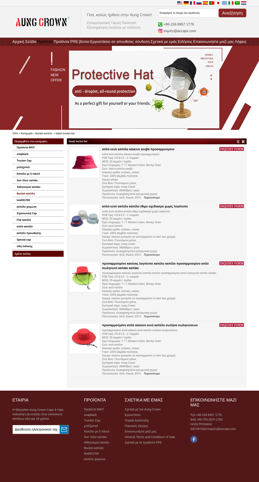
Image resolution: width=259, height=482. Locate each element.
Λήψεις (241, 42)
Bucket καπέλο (43, 133)
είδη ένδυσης (25, 246)
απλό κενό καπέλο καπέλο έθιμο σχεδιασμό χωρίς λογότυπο (145, 206)
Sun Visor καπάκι (27, 180)
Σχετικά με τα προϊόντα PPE (143, 442)
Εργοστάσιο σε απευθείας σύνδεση (120, 42)
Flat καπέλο (24, 219)
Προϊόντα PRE (66, 42)
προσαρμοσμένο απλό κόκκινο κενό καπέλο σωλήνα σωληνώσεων (150, 325)
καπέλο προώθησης (29, 233)
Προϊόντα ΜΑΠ (26, 147)
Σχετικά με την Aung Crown (143, 409)
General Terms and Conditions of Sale (150, 437)
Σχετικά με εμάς (163, 42)
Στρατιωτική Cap (27, 213)
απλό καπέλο (25, 226)
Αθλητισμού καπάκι (28, 187)
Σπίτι (15, 133)
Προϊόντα (45, 42)
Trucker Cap (24, 160)
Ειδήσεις (185, 42)
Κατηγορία (26, 133)
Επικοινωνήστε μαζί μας (213, 42)
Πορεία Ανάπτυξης (137, 420)
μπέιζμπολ (23, 167)
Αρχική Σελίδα (24, 42)
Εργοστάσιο (132, 415)
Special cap (24, 239)
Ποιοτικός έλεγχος (136, 426)
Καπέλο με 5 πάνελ (28, 173)
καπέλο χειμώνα (27, 206)
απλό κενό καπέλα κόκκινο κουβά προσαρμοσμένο (138, 149)
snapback (23, 154)
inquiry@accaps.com (179, 31)
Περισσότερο (152, 197)
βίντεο (84, 42)
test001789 (23, 200)
